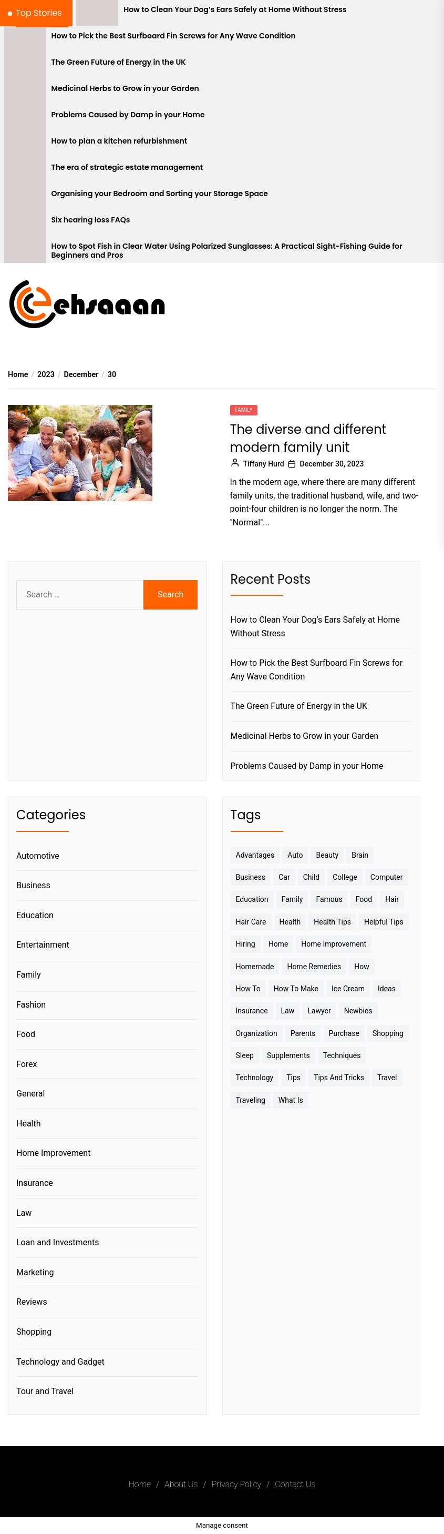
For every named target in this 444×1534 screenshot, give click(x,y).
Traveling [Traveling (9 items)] (250, 1100)
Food (25, 1034)
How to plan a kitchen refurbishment (119, 141)
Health (28, 1124)
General (30, 1094)
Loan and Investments (57, 1242)
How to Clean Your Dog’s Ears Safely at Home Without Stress (235, 9)
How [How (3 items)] (361, 966)
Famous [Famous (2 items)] (329, 899)
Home (140, 1484)
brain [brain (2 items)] (360, 855)
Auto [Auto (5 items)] (295, 855)
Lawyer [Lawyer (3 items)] (319, 1011)
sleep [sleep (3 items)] (245, 1055)
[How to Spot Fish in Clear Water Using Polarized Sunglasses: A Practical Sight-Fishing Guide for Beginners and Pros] (25, 250)
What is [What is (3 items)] (290, 1100)
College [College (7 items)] (345, 877)
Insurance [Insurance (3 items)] (252, 1011)
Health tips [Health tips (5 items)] (332, 922)
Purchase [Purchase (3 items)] (344, 1033)
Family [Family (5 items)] (292, 899)
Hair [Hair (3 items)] (392, 899)
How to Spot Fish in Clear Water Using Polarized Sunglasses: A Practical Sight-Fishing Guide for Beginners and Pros (226, 251)
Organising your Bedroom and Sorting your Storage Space (159, 193)
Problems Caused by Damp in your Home (128, 114)
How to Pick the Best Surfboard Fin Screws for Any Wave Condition (173, 36)
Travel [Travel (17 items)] (387, 1077)
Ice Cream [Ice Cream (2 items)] (348, 988)
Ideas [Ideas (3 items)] (387, 988)
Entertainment (42, 945)
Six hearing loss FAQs (90, 220)
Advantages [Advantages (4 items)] (255, 855)
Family (244, 410)
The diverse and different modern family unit (308, 438)
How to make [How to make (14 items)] (296, 988)
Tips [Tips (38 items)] (293, 1077)
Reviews (31, 1302)
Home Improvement (53, 1153)
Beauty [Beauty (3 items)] (327, 855)
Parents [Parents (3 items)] (303, 1033)
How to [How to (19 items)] (248, 988)
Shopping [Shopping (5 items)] (388, 1033)
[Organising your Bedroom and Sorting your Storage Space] (25, 197)
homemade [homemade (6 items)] (255, 966)
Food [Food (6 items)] (364, 899)
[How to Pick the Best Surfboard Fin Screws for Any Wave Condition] (25, 39)
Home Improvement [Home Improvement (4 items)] (333, 944)
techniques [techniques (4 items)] (342, 1055)
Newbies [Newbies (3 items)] (358, 1011)
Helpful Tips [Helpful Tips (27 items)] (384, 922)
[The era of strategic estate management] (25, 171)
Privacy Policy (236, 1484)
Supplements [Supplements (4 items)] (288, 1055)
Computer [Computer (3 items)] (386, 877)
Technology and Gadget (60, 1362)
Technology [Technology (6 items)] (255, 1077)
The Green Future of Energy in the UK (118, 62)
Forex (26, 1064)
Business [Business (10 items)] (251, 877)
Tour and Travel (45, 1391)
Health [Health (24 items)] (290, 922)
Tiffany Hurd (263, 464)
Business (33, 885)
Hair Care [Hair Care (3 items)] (251, 922)
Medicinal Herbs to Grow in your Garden (125, 88)
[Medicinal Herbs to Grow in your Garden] (25, 92)
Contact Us (295, 1484)
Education (35, 915)
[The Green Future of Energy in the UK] (25, 66)
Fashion (31, 1005)
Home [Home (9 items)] (278, 944)
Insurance (34, 1183)
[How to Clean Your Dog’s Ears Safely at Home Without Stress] (97, 13)
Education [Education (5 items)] (252, 899)
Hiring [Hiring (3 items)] (245, 944)
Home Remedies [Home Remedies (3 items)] (314, 966)
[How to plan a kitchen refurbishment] (25, 144)
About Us (181, 1484)
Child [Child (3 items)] (311, 877)
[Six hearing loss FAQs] (25, 223)
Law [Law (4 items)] (288, 1011)
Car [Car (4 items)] (284, 877)
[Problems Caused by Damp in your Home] (25, 118)
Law (24, 1213)
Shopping (33, 1332)
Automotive (37, 856)
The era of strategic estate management (127, 167)
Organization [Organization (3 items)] (256, 1033)
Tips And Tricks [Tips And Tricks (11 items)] (339, 1077)
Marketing (35, 1272)
